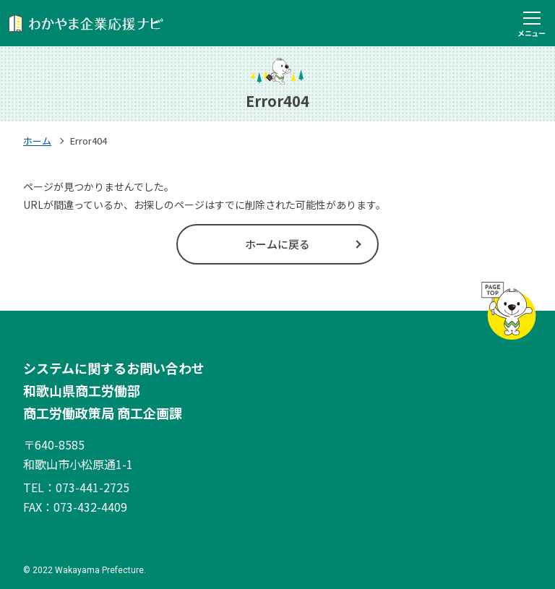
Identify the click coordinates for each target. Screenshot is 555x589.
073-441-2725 (92, 487)
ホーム (37, 140)
